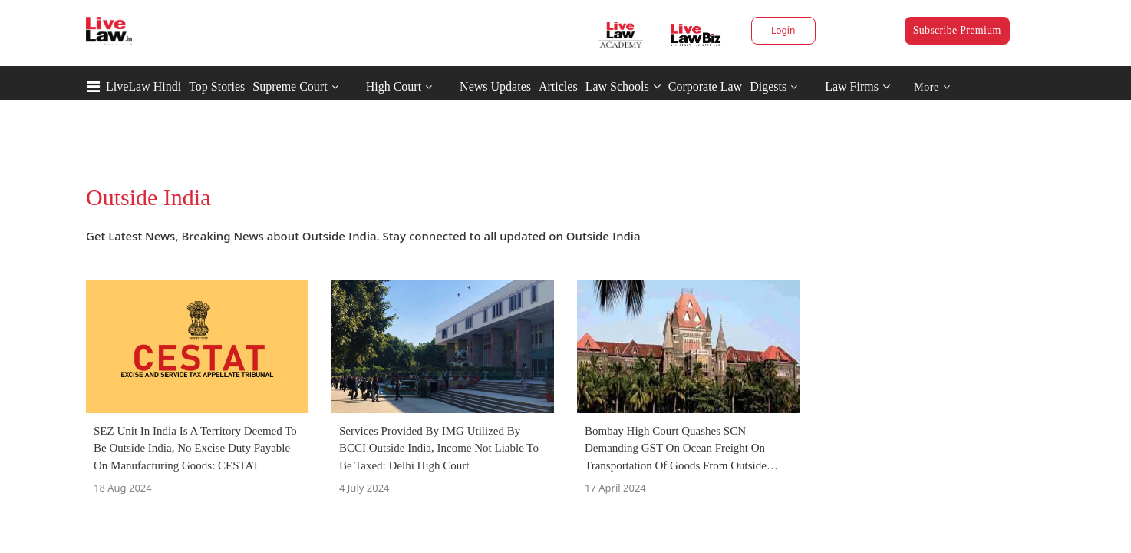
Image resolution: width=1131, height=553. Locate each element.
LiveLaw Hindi (143, 86)
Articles (558, 86)
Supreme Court (289, 86)
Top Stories (217, 86)
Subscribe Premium (957, 30)
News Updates (495, 86)
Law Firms (857, 86)
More (932, 87)
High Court (393, 86)
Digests (768, 86)
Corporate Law (705, 86)
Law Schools (623, 86)
